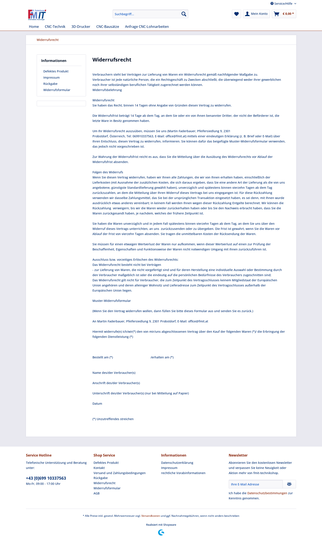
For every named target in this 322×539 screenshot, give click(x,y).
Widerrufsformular (56, 90)
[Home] (34, 26)
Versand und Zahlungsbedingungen (120, 473)
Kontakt (99, 468)
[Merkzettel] (236, 14)
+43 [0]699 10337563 (46, 478)
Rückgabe (50, 84)
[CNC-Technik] (55, 26)
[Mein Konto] (256, 14)
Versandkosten (150, 516)
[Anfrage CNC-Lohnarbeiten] (147, 26)
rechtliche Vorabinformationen (183, 473)
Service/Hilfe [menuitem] (282, 3)
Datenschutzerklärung (177, 463)
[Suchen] (183, 14)
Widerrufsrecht (104, 483)
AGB (97, 493)
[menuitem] (150, 16)
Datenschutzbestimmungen (267, 493)
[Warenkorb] (284, 14)
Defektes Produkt (55, 71)
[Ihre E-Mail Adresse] (256, 484)
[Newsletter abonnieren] (289, 484)
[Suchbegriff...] (150, 14)
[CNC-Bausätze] (107, 26)
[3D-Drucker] (80, 26)
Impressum (51, 77)
